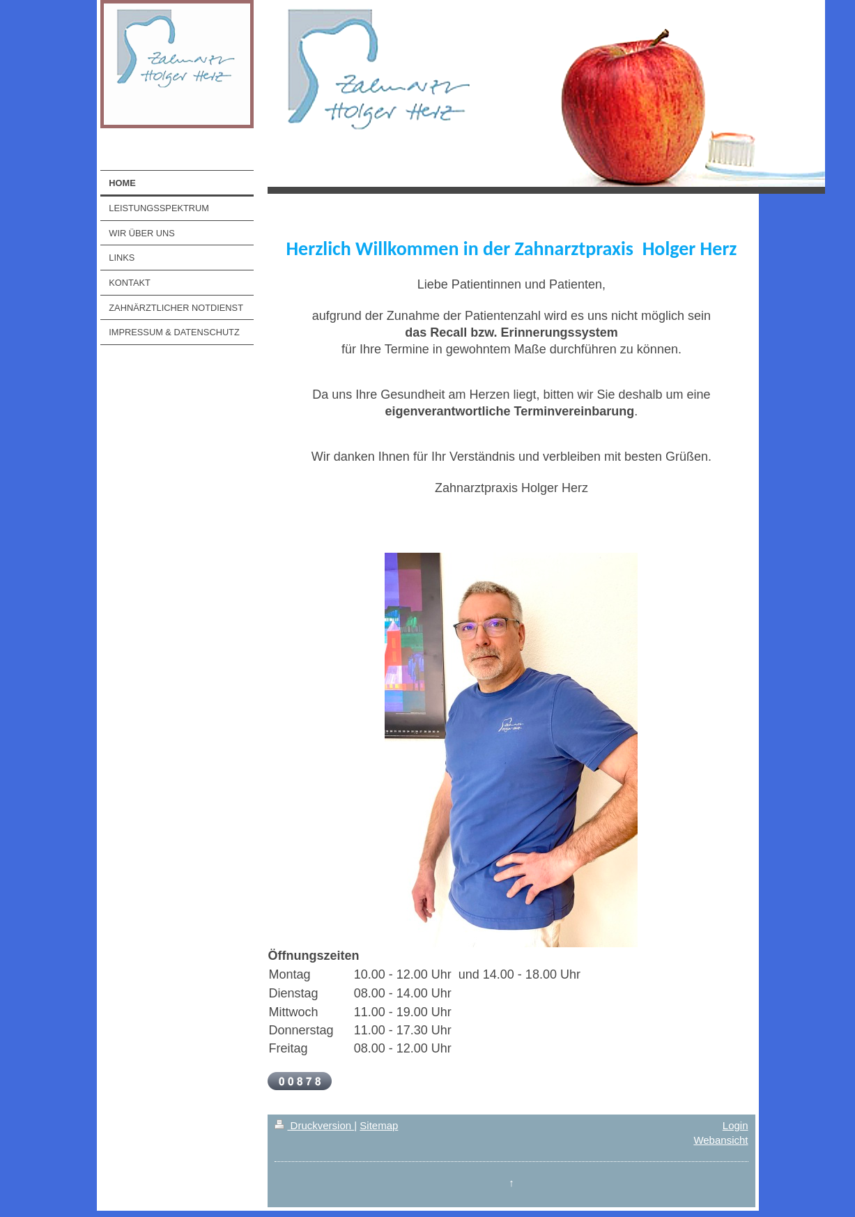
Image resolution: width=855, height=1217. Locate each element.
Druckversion (314, 1125)
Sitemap (379, 1125)
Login (735, 1125)
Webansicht (720, 1140)
